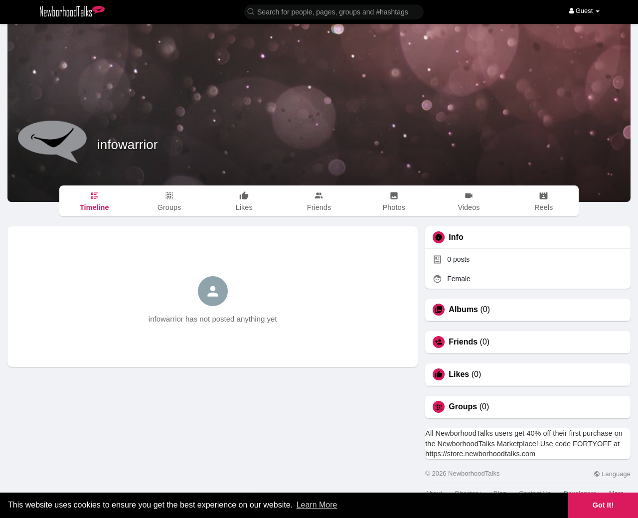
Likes (459, 374)
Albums (463, 310)
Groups (463, 407)
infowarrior (127, 144)
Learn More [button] (317, 505)
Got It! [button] (603, 505)
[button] (334, 11)
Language (612, 474)
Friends (463, 342)
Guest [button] (584, 10)
